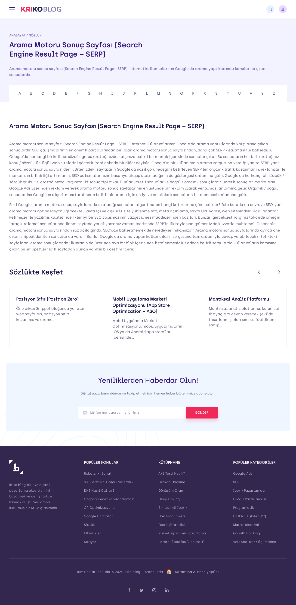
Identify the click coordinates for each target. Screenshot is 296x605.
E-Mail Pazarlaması (249, 499)
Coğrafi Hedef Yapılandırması (109, 499)
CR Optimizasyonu (99, 508)
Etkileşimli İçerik (172, 508)
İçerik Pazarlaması (249, 491)
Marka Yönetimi (246, 525)
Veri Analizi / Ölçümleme (254, 542)
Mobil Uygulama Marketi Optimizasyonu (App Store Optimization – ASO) (141, 305)
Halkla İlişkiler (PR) (249, 516)
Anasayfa (17, 35)
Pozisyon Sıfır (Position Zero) (47, 299)
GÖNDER (202, 413)
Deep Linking (169, 499)
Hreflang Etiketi (171, 516)
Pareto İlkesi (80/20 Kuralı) (181, 542)
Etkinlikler (92, 533)
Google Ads (242, 474)
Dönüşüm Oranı (171, 491)
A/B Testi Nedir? (171, 474)
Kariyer (90, 542)
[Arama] (270, 9)
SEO (236, 482)
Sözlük (35, 35)
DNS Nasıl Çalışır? (99, 491)
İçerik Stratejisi (171, 525)
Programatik (243, 508)
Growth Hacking (171, 482)
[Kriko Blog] (41, 9)
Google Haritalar (98, 516)
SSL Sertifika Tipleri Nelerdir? (108, 482)
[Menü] (12, 9)
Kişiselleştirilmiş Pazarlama (182, 533)
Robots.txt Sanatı (98, 474)
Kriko (35, 508)
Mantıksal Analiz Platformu (239, 299)
